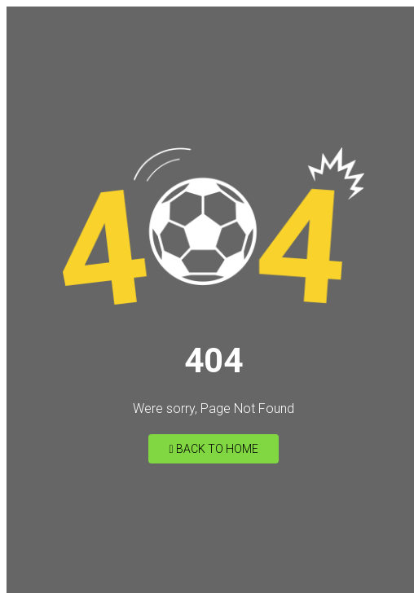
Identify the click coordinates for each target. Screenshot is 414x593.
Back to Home (213, 448)
